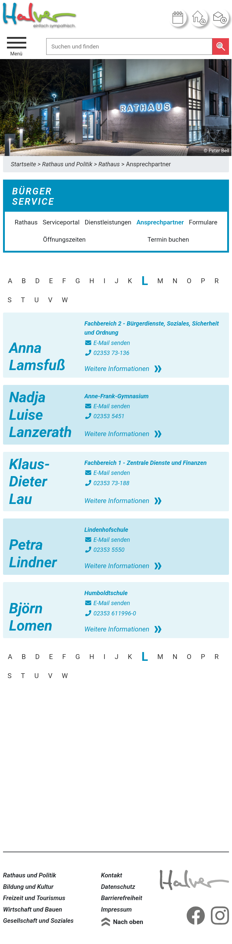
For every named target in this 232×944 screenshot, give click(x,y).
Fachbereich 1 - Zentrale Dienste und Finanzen (145, 462)
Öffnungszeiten (64, 239)
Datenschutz (118, 886)
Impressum (116, 909)
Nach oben (128, 922)
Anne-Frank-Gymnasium (116, 396)
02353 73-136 (106, 352)
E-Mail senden (107, 342)
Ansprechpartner (160, 222)
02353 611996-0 (110, 613)
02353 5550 (104, 549)
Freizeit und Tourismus (34, 898)
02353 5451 (104, 416)
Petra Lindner (33, 553)
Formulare (203, 222)
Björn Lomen (30, 617)
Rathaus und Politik (29, 875)
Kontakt (111, 875)
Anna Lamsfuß (37, 356)
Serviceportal (61, 222)
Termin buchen (168, 239)
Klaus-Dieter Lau (29, 481)
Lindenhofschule (106, 529)
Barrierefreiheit (121, 898)
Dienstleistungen (108, 222)
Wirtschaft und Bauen (32, 909)
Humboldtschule (105, 593)
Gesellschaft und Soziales (38, 920)
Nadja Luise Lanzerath (40, 415)
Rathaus (25, 222)
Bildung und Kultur (28, 886)
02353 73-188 (106, 483)
